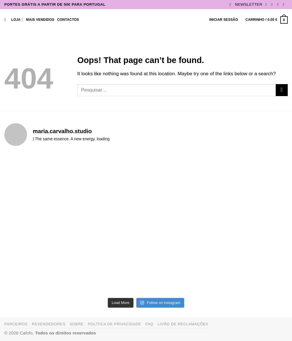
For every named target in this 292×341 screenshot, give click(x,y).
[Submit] (282, 90)
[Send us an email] (285, 4)
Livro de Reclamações (183, 324)
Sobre (77, 324)
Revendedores (49, 324)
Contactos (68, 20)
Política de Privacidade (114, 324)
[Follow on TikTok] (279, 4)
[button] (246, 4)
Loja (17, 20)
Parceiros (16, 324)
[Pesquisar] (6, 20)
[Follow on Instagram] (273, 4)
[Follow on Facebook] (267, 4)
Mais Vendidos (40, 20)
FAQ (149, 324)
